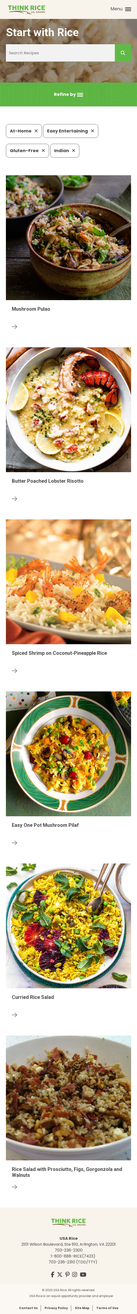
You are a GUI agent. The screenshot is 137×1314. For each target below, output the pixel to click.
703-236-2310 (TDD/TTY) (73, 1262)
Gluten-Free (27, 150)
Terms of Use (107, 1308)
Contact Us (28, 1308)
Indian (64, 150)
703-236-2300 (69, 1250)
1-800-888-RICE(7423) (73, 1256)
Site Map (82, 1308)
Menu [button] (121, 9)
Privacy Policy (56, 1308)
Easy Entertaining (70, 131)
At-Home (24, 131)
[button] (68, 94)
